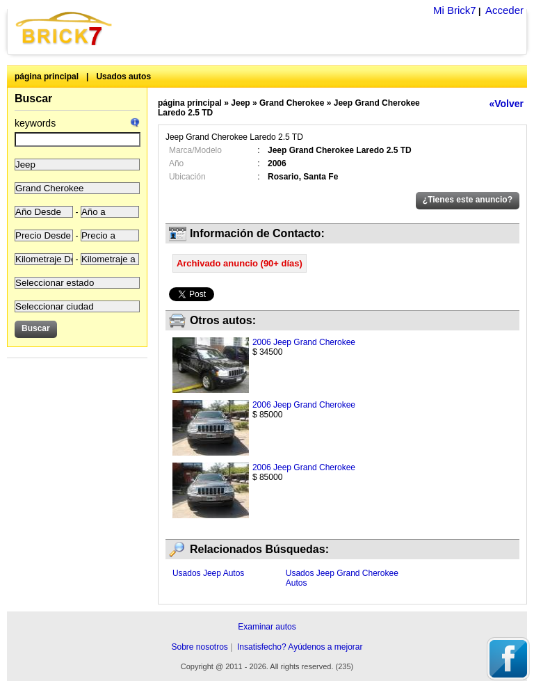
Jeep (240, 103)
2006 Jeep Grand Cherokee (303, 342)
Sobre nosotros (199, 647)
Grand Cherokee (291, 103)
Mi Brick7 (454, 10)
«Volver (506, 103)
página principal (47, 76)
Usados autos (123, 76)
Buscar (33, 98)
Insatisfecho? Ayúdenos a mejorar (300, 647)
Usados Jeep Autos (208, 573)
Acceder (504, 10)
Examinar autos (267, 627)
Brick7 (65, 28)
